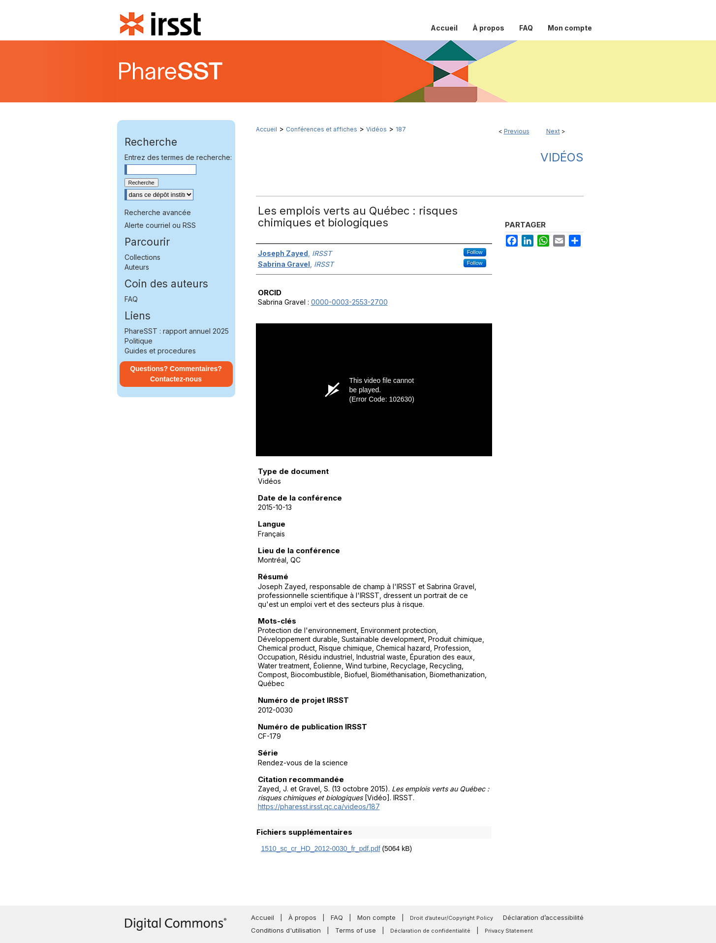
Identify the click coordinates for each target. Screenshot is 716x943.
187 (401, 129)
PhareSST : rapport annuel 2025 (177, 331)
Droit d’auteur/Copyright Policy (451, 917)
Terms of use (355, 930)
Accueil (266, 129)
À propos (302, 917)
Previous (516, 131)
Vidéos (376, 129)
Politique (139, 341)
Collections (142, 257)
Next (553, 131)
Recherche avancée (158, 212)
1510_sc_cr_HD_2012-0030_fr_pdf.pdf (320, 848)
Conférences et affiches (321, 129)
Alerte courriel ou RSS (160, 225)
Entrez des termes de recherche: (178, 157)
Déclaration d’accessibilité (543, 917)
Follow (475, 252)
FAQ (131, 299)
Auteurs (137, 267)
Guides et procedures (160, 350)
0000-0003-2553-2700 (349, 302)
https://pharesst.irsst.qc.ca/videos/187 (319, 806)
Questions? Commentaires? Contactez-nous (176, 374)
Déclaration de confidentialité (430, 930)
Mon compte (376, 917)
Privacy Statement (509, 930)
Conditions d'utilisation (286, 930)
